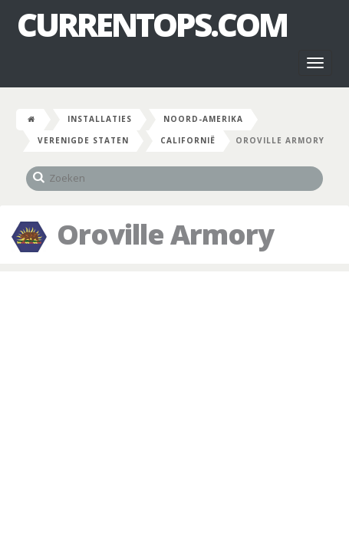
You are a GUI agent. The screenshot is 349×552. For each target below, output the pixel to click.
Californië (188, 140)
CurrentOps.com (152, 24)
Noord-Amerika (203, 118)
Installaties (99, 118)
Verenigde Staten (83, 140)
